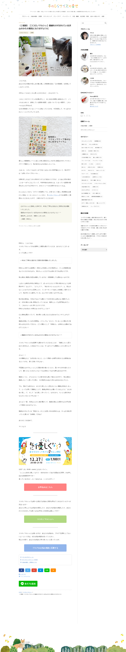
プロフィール (25, 16)
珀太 (83, 167)
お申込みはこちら (45, 487)
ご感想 (31, 32)
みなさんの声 (85, 190)
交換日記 (84, 206)
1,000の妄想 (85, 177)
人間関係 (84, 154)
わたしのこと (85, 141)
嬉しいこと (99, 203)
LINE (46, 570)
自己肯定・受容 (84, 16)
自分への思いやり (95, 16)
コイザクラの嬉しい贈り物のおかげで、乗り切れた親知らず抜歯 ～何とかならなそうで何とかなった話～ (94, 220)
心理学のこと (95, 177)
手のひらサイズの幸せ (24, 642)
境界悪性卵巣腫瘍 (96, 196)
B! (40, 570)
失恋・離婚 (76, 16)
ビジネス (94, 190)
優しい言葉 (95, 157)
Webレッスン (99, 170)
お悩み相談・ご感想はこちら (29, 562)
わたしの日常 (92, 144)
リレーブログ (93, 206)
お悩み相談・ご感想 (36, 16)
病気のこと (84, 196)
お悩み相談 (84, 186)
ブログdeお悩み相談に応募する (45, 548)
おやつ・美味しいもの (87, 203)
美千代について (94, 106)
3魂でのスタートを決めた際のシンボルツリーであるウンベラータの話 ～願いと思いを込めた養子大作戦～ (94, 228)
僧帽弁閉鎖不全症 (86, 200)
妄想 (103, 16)
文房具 (99, 167)
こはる (97, 164)
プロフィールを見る (95, 44)
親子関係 (97, 147)
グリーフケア (57, 16)
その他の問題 (85, 157)
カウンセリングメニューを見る (30, 560)
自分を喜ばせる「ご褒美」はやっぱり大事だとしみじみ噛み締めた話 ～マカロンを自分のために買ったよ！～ (94, 236)
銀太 (83, 164)
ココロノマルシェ (24, 32)
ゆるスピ (90, 170)
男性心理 (84, 180)
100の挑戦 (93, 173)
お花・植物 (95, 193)
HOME (20, 592)
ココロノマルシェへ (45, 519)
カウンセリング (47, 16)
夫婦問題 (96, 141)
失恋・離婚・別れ (94, 180)
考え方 (92, 154)
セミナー (84, 173)
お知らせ (90, 167)
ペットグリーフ (66, 16)
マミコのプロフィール (27, 557)
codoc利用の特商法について (26, 644)
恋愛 (83, 144)
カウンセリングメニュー (88, 130)
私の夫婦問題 (85, 193)
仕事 (83, 151)
